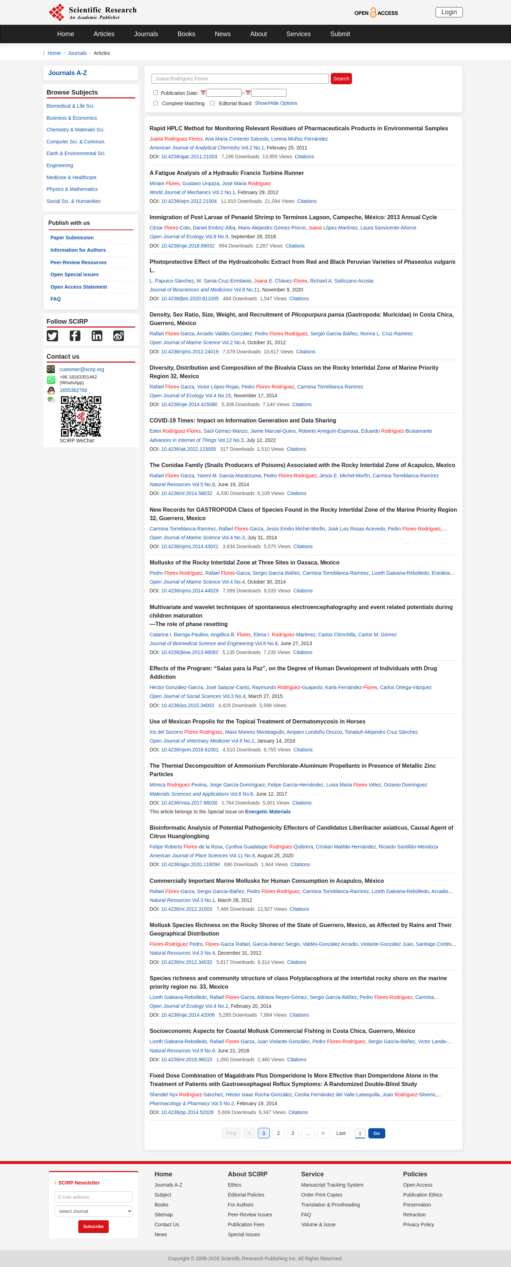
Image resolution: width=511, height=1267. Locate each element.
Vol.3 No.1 (203, 900)
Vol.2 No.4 (233, 342)
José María (246, 183)
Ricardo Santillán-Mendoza (408, 847)
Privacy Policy (418, 1224)
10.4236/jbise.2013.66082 (189, 652)
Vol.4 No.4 (233, 582)
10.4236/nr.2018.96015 (186, 1059)
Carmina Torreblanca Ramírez (330, 387)
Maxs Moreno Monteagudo (254, 732)
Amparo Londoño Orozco (314, 732)
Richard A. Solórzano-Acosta (341, 281)
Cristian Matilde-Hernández (346, 847)
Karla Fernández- (351, 687)
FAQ (56, 299)
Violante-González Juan (386, 944)
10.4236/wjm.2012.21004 (189, 201)
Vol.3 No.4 (234, 696)
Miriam (165, 183)
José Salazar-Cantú (227, 687)
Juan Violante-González (283, 1041)
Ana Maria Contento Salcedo (236, 139)
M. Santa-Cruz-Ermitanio (224, 281)
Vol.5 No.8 (203, 484)
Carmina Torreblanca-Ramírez (406, 475)
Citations (304, 156)
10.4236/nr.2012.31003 (186, 909)
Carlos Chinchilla (337, 634)
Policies (415, 1174)
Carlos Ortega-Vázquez (406, 687)
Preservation (417, 1205)
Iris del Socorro (186, 732)
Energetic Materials (268, 811)
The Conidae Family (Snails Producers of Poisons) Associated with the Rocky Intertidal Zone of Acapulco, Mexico (302, 465)
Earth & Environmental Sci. (76, 153)
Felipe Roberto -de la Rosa (186, 847)
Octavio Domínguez (405, 785)
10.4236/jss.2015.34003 (187, 705)
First (231, 1133)
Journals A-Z (169, 1185)
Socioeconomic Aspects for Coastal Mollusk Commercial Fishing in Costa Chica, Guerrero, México (282, 1031)
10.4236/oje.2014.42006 (188, 1015)
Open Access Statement (79, 287)
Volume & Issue (318, 1224)
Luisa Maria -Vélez (353, 785)
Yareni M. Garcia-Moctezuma (229, 475)
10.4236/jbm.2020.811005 (190, 298)
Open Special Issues (75, 274)
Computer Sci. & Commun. (76, 141)
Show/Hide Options (276, 103)
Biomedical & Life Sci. (71, 106)
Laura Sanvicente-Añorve (388, 228)
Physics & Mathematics (72, 189)
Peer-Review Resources (79, 262)
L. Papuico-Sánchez (172, 281)
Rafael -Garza (172, 333)
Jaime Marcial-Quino (273, 431)
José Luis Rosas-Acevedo (356, 529)
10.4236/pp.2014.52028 (187, 1112)
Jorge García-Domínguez (237, 785)
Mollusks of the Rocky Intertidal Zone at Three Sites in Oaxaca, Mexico (245, 562)
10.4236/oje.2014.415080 (189, 404)
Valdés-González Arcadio (330, 944)
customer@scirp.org (82, 369)
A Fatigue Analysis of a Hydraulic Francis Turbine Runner (227, 173)
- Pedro (176, 944)
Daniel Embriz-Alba (214, 228)
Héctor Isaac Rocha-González (259, 1094)
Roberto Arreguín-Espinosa (328, 431)
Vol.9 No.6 (203, 1050)
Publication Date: (179, 93)
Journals (146, 34)
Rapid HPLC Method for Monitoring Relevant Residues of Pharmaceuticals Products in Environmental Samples (299, 128)
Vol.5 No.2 (222, 1103)
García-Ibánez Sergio (276, 944)
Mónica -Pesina (178, 785)
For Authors (241, 1205)
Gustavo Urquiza (200, 183)
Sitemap (164, 1214)
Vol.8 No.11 (247, 289)
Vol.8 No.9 (216, 236)
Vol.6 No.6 (266, 643)
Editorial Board (235, 103)
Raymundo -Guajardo (287, 687)
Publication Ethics (423, 1195)
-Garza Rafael (227, 944)
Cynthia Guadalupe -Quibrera (269, 847)
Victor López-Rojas (218, 387)
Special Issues (244, 1234)
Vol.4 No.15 (218, 395)
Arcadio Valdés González (224, 333)
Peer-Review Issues (250, 1214)
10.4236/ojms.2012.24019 (189, 351)
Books (186, 34)
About (258, 34)
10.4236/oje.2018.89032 (188, 246)
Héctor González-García (176, 687)
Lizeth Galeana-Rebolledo (400, 573)
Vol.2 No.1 (252, 147)
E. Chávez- (280, 281)
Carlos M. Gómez (377, 634)
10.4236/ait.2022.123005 (188, 449)
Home (65, 34)
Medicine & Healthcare (72, 177)
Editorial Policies (246, 1195)
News (223, 34)
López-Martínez (333, 228)
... (308, 1133)
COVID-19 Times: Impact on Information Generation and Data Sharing (243, 420)
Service (312, 1174)
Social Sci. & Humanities (74, 201)
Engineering (60, 165)
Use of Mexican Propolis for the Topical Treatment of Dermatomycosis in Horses (258, 721)
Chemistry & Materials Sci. (76, 129)
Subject (163, 1195)
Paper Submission (72, 237)
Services (298, 34)
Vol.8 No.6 (241, 794)
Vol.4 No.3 (233, 537)
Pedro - (281, 333)
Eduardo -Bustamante (396, 431)
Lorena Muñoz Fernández (299, 139)
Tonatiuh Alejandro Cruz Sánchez (381, 732)
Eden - (175, 431)
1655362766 (73, 390)
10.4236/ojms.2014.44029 (189, 590)
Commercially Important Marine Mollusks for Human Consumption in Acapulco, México (267, 881)
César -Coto (170, 228)
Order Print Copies (321, 1195)
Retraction (414, 1214)
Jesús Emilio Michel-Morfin (295, 529)
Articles (104, 34)
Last (341, 1133)
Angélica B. (231, 634)
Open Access (418, 1185)
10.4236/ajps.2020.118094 (190, 864)
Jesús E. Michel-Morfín (344, 475)
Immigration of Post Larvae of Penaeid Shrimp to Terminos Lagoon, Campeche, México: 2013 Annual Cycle (293, 217)
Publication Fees (246, 1224)
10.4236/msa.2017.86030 (189, 803)
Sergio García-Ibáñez (334, 333)
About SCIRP (248, 1174)
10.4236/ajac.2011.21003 (189, 156)
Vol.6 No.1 (242, 741)
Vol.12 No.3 (231, 440)
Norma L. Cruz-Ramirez (386, 333)
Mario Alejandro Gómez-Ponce (272, 228)
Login (449, 12)
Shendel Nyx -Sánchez (186, 1094)
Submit (340, 34)
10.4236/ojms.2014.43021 (189, 546)
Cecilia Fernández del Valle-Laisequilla (337, 1094)
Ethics (235, 1185)
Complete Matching (183, 103)
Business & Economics (72, 118)
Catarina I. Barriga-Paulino (179, 634)
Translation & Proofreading (330, 1205)
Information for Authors (78, 250)
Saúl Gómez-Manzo (226, 431)
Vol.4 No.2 (216, 1006)
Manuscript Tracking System (332, 1185)
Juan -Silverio (408, 1094)
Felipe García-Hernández (295, 785)
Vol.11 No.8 (242, 855)
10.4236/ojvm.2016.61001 (189, 749)
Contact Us (167, 1224)
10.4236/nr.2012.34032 (186, 962)
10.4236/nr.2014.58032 (186, 493)
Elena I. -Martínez (285, 634)
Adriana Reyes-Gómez (282, 997)
